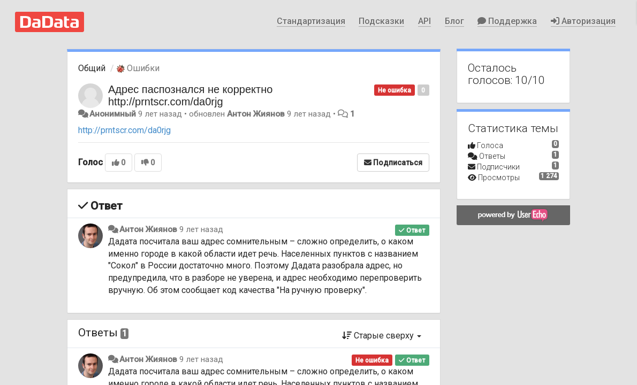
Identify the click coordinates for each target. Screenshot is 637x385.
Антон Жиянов (256, 114)
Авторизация (583, 21)
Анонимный (112, 114)
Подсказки (381, 21)
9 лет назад (201, 229)
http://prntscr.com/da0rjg (124, 130)
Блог (454, 21)
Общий (91, 68)
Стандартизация (311, 21)
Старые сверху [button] (381, 335)
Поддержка (507, 21)
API (424, 21)
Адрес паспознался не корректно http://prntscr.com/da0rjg (190, 95)
